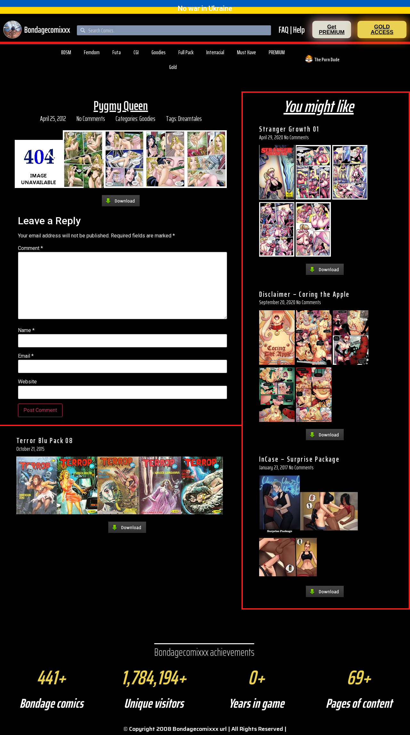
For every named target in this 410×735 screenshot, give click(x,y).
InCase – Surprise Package (299, 459)
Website (27, 381)
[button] (331, 29)
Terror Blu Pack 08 (44, 440)
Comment (30, 248)
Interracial (215, 52)
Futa (116, 52)
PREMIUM (277, 52)
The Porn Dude (327, 60)
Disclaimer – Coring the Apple (304, 294)
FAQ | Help (292, 30)
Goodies (159, 52)
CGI (136, 52)
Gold (173, 67)
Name (26, 330)
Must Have (246, 52)
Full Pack (185, 52)
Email (26, 356)
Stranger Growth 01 (289, 129)
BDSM (66, 52)
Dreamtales (190, 118)
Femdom (92, 52)
